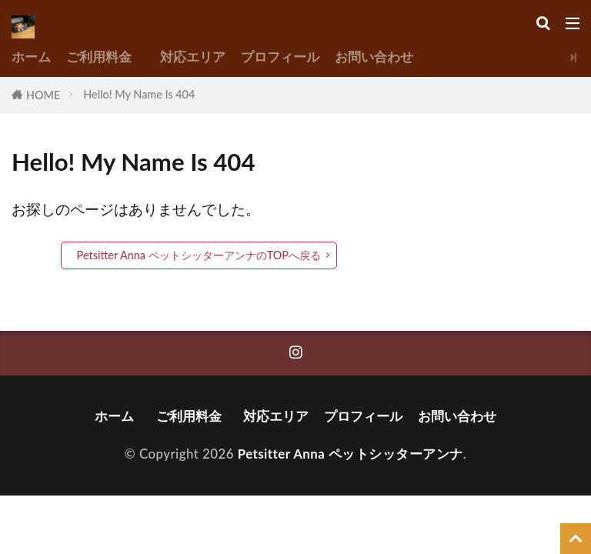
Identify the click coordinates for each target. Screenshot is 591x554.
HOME (43, 95)
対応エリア (192, 56)
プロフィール (280, 56)
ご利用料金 (105, 56)
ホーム (31, 56)
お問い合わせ (374, 56)
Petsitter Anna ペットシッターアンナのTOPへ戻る (199, 255)
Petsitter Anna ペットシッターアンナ (350, 454)
